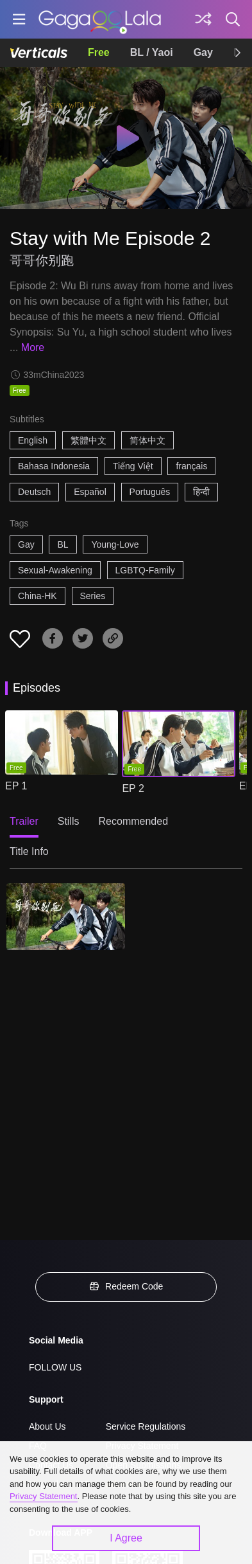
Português (150, 492)
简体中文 (147, 440)
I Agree (126, 1538)
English (32, 440)
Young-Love (115, 544)
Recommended (134, 821)
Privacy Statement (44, 1496)
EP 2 (133, 788)
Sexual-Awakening (55, 570)
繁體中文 (88, 440)
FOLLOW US (55, 1367)
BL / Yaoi (151, 52)
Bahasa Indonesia (54, 466)
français (191, 466)
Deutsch (34, 492)
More (32, 347)
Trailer (24, 821)
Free (99, 52)
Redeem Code (126, 1286)
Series (93, 596)
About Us (47, 1426)
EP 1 (16, 785)
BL (62, 544)
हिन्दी (201, 492)
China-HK (37, 596)
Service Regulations (146, 1426)
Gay (203, 52)
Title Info (29, 851)
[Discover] (203, 19)
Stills (69, 821)
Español (90, 492)
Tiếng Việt (133, 466)
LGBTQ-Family (145, 570)
